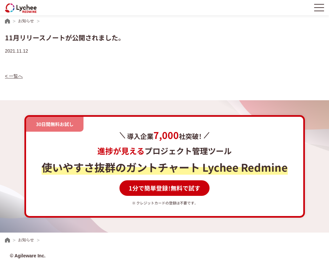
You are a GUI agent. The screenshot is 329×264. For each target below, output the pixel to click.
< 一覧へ (14, 76)
